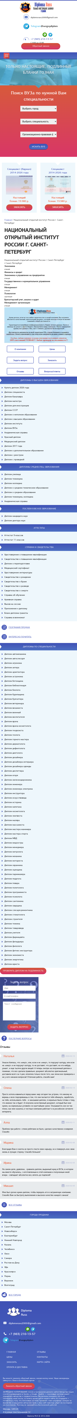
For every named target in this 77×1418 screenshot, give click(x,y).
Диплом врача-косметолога (17, 726)
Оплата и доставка (17, 1367)
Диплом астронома (13, 676)
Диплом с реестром (13, 455)
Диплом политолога (14, 887)
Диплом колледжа (13, 483)
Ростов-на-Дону (11, 1262)
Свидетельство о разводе (16, 586)
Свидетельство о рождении (17, 577)
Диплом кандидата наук (16, 516)
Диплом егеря (11, 775)
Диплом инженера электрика (18, 788)
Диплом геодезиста (13, 730)
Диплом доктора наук (14, 520)
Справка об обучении (14, 595)
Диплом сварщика (13, 905)
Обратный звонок (40, 46)
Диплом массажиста (14, 824)
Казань (7, 1244)
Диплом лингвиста (13, 815)
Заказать (12, 1362)
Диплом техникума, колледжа (18, 496)
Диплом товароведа (14, 928)
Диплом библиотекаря (15, 685)
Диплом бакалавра (13, 396)
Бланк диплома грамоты (16, 613)
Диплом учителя (12, 932)
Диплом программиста (15, 892)
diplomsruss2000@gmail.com (44, 17)
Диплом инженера (13, 784)
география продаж (19, 627)
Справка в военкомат (14, 617)
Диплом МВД (10, 838)
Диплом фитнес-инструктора (18, 950)
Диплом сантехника (13, 901)
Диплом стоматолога (14, 914)
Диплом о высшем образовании (19, 419)
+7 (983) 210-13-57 (42, 39)
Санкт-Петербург (12, 1226)
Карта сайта (43, 1362)
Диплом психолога (13, 896)
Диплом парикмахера (14, 874)
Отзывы (41, 1352)
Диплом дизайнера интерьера (19, 762)
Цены (9, 1357)
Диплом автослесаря (14, 658)
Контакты (42, 1357)
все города (15, 1295)
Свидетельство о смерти (16, 590)
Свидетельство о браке (15, 581)
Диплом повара (11, 883)
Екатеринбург (11, 1235)
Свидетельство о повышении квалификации (25, 559)
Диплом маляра (12, 820)
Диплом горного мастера (16, 739)
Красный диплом (12, 437)
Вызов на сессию (12, 604)
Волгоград (9, 1285)
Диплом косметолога (14, 811)
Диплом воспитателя (14, 717)
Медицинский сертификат (16, 568)
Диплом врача (11, 721)
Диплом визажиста (13, 708)
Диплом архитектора (14, 672)
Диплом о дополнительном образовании (24, 450)
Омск (6, 1253)
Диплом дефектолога (14, 748)
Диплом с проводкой (14, 459)
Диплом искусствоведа (15, 797)
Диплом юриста (11, 964)
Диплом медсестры (13, 842)
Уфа (6, 1267)
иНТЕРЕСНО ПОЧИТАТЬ (20, 636)
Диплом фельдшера (14, 941)
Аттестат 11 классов (14, 539)
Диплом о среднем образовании (20, 492)
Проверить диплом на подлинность (23, 970)
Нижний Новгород (13, 1240)
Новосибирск (10, 1231)
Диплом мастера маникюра (17, 829)
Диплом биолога (12, 690)
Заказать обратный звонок (19, 1386)
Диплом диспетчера (14, 771)
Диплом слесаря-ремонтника (18, 910)
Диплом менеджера (14, 847)
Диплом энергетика (13, 959)
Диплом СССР (11, 410)
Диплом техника (12, 923)
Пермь (7, 1276)
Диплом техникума (13, 478)
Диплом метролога (13, 851)
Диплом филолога (13, 946)
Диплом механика (13, 856)
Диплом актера (11, 667)
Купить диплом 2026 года (16, 387)
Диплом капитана (13, 806)
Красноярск (10, 1271)
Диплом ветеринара (14, 703)
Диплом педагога (12, 878)
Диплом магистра (13, 401)
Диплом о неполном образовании (20, 414)
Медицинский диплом (14, 441)
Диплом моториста (13, 860)
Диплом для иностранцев (16, 405)
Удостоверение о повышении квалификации (25, 554)
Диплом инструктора (14, 793)
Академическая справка (15, 432)
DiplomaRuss (25, 1312)
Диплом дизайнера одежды (17, 766)
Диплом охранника (13, 865)
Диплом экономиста (14, 955)
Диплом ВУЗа (10, 428)
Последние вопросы (20, 1038)
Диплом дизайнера (13, 757)
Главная (8, 220)
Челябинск (9, 1249)
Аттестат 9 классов (13, 535)
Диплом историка (12, 802)
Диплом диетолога (13, 753)
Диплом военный (12, 712)
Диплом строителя (13, 919)
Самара (8, 1258)
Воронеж (8, 1280)
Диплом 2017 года (13, 446)
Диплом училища (12, 474)
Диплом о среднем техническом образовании (26, 487)
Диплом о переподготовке (17, 563)
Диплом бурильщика (14, 694)
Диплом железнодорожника (18, 780)
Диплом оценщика (13, 869)
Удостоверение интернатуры (18, 572)
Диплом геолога (12, 735)
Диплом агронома (13, 663)
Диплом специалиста (14, 392)
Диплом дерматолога (14, 744)
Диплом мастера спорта (16, 833)
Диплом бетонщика (13, 681)
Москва (7, 1222)
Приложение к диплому (15, 608)
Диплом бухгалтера (13, 699)
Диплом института (13, 423)
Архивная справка (13, 599)
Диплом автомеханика (15, 654)
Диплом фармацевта (14, 937)
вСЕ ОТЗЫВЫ (15, 1205)
